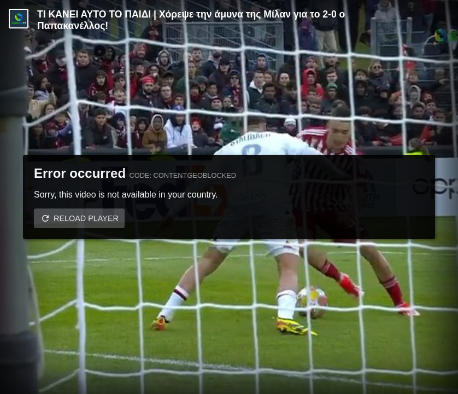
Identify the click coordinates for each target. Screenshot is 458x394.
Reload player (86, 218)
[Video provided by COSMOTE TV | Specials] (18, 18)
